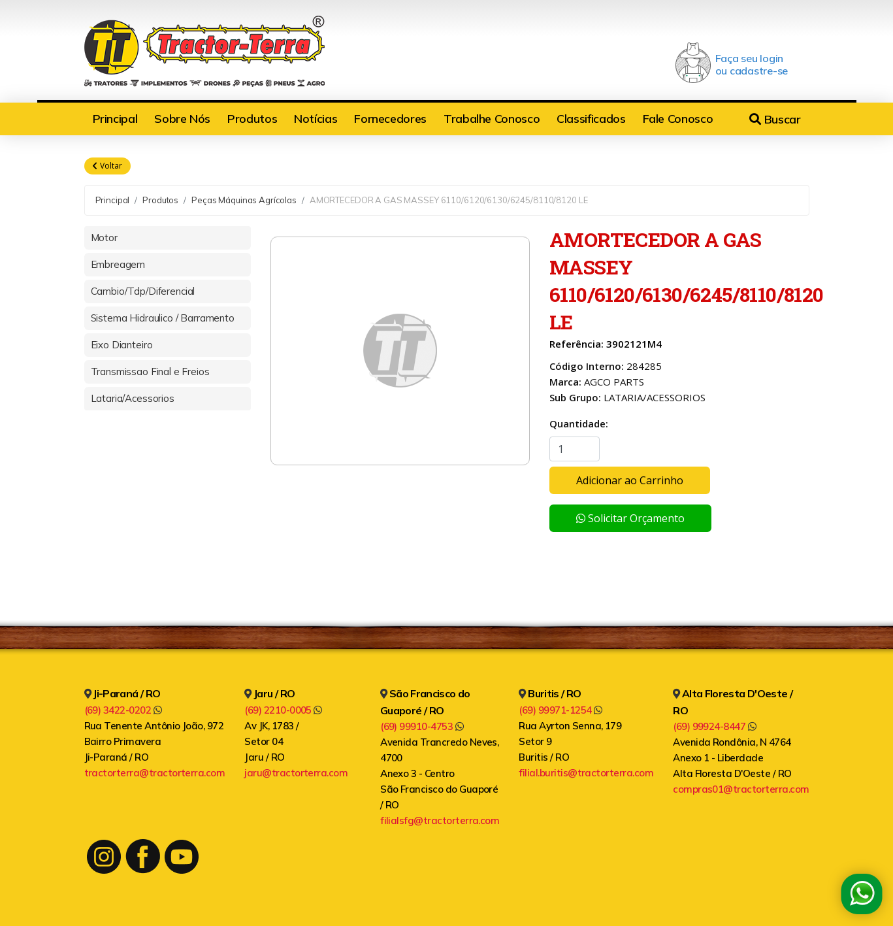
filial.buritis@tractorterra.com (586, 773)
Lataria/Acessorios (132, 398)
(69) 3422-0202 (123, 710)
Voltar (107, 166)
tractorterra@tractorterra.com (154, 773)
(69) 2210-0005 (283, 710)
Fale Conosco (678, 118)
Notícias (315, 118)
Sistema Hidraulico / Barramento (163, 318)
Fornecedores (390, 118)
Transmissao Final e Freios (150, 371)
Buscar (774, 119)
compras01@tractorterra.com (741, 789)
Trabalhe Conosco (492, 118)
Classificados (591, 118)
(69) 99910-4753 (421, 726)
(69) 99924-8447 (714, 726)
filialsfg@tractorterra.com (439, 820)
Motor (104, 237)
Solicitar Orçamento (630, 518)
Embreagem (118, 264)
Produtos (252, 118)
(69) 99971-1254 (560, 710)
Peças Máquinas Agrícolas (244, 200)
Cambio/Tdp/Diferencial (143, 291)
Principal (115, 118)
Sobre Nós (182, 118)
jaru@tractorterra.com (296, 773)
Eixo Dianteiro (122, 345)
